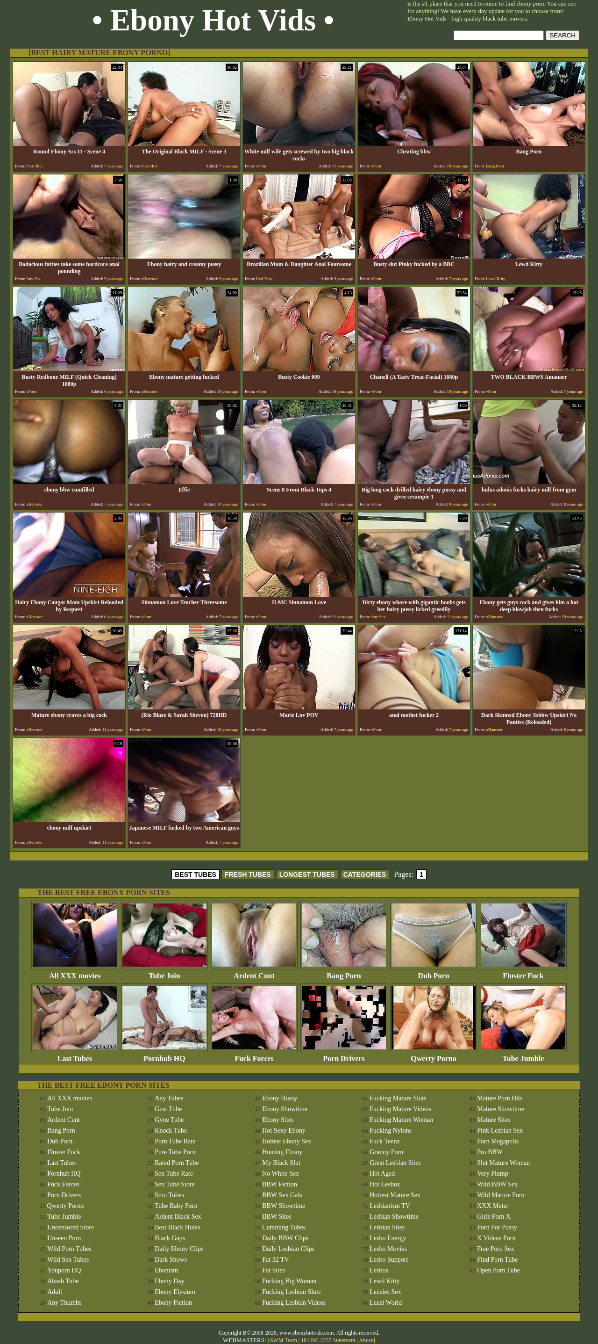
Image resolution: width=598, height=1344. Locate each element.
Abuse (366, 1340)
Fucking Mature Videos (400, 1109)
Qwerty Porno (433, 1055)
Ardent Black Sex (178, 1216)
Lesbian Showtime (394, 1216)
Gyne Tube (169, 1119)
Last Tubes (74, 1055)
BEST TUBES (195, 874)
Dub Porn (433, 972)
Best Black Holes (177, 1227)
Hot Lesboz (385, 1184)
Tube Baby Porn (176, 1205)
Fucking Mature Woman (401, 1119)
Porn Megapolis (498, 1141)
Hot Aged (382, 1173)
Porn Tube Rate (175, 1141)
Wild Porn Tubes (69, 1248)
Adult (54, 1291)
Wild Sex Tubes (68, 1259)
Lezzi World (386, 1302)
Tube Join (164, 972)
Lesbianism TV (390, 1205)
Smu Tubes (169, 1195)
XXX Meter (492, 1205)
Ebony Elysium (175, 1291)
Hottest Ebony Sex (286, 1141)
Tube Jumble (523, 1055)
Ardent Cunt (254, 972)
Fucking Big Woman (289, 1281)
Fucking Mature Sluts (398, 1098)
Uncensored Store (70, 1227)
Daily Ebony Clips (179, 1248)
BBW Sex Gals (282, 1195)
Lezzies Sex (385, 1291)
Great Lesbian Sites (395, 1162)
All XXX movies (74, 972)
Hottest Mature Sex (395, 1195)
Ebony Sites (277, 1119)
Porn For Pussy (497, 1227)
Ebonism (166, 1270)
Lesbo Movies (388, 1248)
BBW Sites (276, 1216)
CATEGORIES (364, 874)
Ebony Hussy (279, 1098)
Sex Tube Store (175, 1184)
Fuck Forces (254, 1055)
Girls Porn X (494, 1216)
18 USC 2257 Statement (328, 1340)
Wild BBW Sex (497, 1184)
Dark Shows (171, 1259)
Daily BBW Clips (285, 1238)
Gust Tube (168, 1109)
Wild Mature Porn (500, 1195)
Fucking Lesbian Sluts (291, 1291)
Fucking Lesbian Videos (294, 1302)
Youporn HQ (64, 1270)
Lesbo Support (389, 1259)
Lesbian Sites (387, 1227)
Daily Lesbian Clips (288, 1248)
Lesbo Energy (388, 1238)
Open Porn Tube (498, 1270)
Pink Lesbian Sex (500, 1130)
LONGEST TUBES (307, 874)
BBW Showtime (283, 1205)
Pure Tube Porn (175, 1152)
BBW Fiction (279, 1184)
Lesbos (379, 1270)
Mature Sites (493, 1119)
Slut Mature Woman (503, 1162)
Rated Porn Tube (177, 1162)
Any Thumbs (64, 1302)
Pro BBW (490, 1152)
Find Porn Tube (497, 1259)
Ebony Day (169, 1281)
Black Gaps (170, 1238)
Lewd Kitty (384, 1281)
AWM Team (284, 1340)
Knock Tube (171, 1130)
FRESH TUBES (248, 874)
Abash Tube (62, 1281)
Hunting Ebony (282, 1152)
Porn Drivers (343, 1055)
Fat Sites (273, 1270)
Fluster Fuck (523, 972)
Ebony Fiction (173, 1302)
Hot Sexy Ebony (284, 1130)
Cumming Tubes (284, 1227)
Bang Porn (343, 972)
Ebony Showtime (284, 1109)
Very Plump (492, 1173)
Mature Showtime (500, 1109)
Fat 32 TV (275, 1259)
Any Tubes (169, 1098)
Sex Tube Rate (174, 1173)
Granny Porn (386, 1152)
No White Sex (280, 1173)
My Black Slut (281, 1162)
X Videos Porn (496, 1238)
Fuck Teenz (384, 1141)
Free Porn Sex (495, 1248)
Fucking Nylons (391, 1130)
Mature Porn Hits (499, 1098)
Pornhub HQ (164, 1055)
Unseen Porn (64, 1238)
